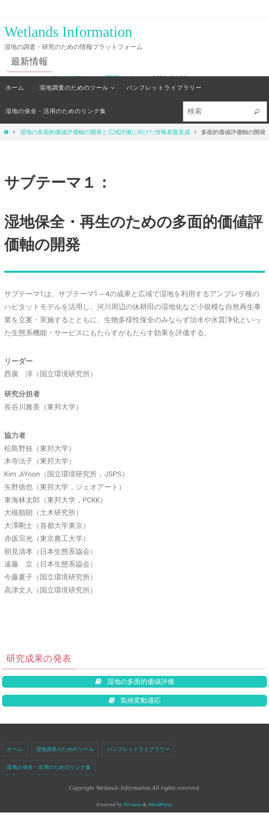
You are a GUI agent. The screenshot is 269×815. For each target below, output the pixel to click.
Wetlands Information (68, 32)
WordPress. (160, 807)
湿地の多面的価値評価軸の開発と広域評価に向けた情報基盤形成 (105, 132)
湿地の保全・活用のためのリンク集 (49, 770)
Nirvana (132, 807)
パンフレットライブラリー (138, 752)
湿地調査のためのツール (65, 752)
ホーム (15, 752)
